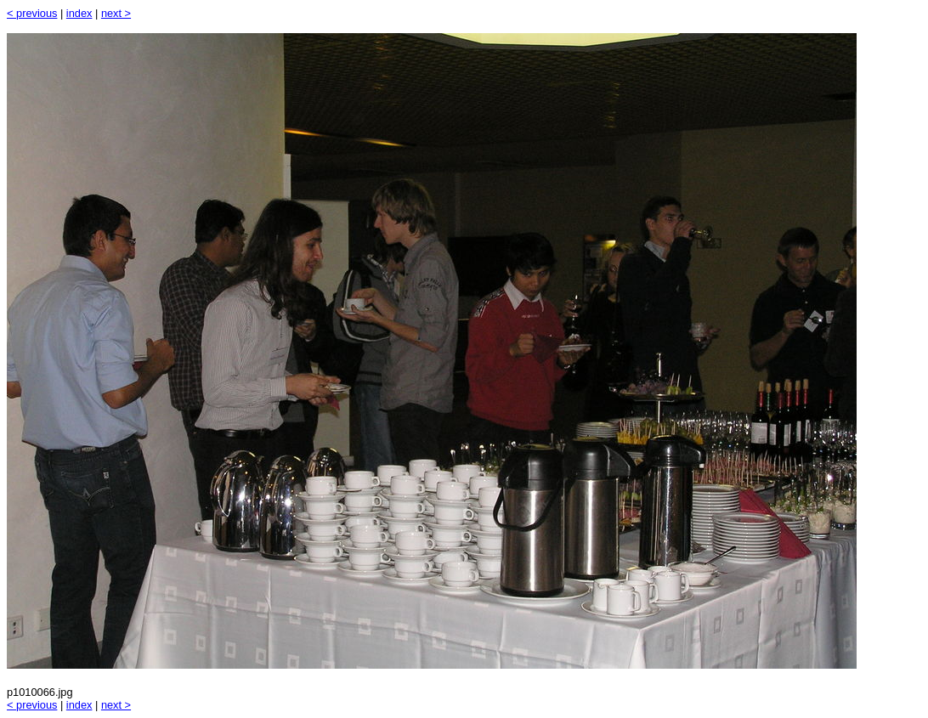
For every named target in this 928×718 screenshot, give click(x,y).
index (79, 13)
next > (116, 13)
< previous (32, 13)
